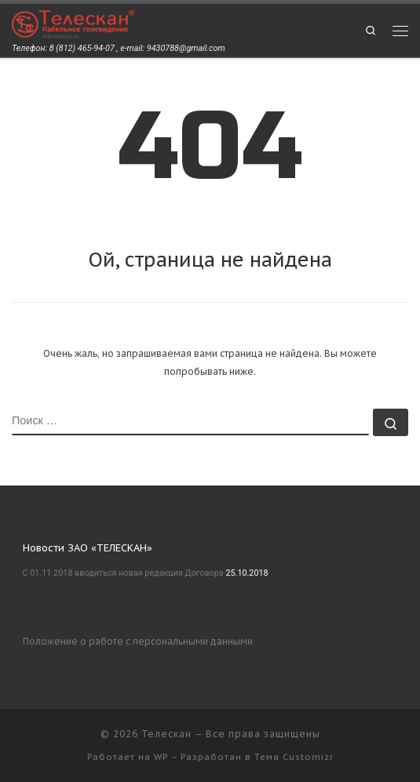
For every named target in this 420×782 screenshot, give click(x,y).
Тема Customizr (294, 756)
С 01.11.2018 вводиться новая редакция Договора (123, 573)
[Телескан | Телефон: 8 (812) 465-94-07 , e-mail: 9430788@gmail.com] (73, 23)
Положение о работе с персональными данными (138, 641)
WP (161, 756)
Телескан (166, 734)
